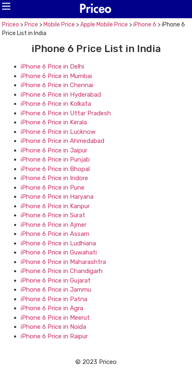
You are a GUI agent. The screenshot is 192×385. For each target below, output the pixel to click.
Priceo (10, 24)
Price (31, 24)
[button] (6, 6)
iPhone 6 (144, 24)
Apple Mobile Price (104, 24)
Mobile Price (59, 24)
